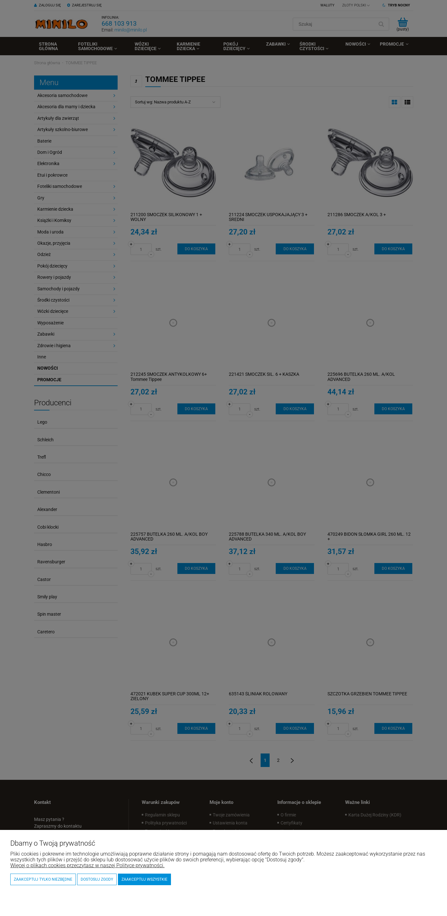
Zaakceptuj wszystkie (144, 879)
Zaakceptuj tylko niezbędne (43, 879)
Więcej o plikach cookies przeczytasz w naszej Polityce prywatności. (87, 865)
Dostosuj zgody (97, 879)
